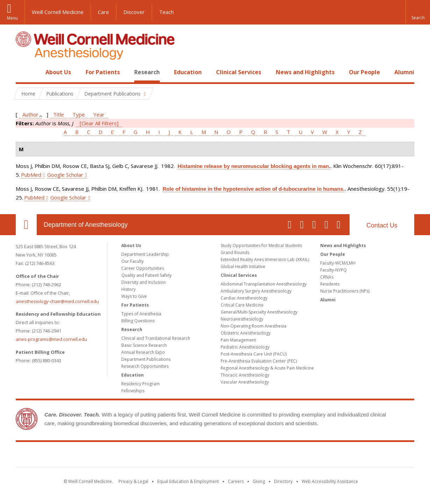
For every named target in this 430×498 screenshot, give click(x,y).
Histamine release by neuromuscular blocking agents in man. (254, 166)
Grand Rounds (235, 252)
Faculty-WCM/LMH (338, 263)
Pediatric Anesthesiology (245, 347)
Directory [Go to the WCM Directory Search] (283, 481)
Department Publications (146, 359)
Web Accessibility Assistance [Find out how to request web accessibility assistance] (330, 481)
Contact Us (381, 225)
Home (23, 72)
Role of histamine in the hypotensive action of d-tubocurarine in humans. (254, 189)
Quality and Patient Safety (146, 275)
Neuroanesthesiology (242, 319)
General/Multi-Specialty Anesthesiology (259, 312)
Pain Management (238, 340)
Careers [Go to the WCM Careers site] (236, 481)
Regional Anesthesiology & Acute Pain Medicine (267, 368)
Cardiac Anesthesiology (244, 298)
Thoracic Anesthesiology (245, 375)
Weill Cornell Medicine (58, 11)
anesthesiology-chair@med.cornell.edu (57, 301)
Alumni (404, 72)
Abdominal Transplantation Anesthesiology (264, 284)
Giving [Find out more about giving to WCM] (259, 481)
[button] (418, 12)
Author (30, 114)
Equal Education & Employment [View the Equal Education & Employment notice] (188, 481)
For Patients (103, 72)
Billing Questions (138, 321)
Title (58, 114)
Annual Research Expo (143, 352)
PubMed (31, 174)
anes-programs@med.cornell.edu (51, 339)
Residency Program (140, 384)
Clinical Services (238, 72)
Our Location (26, 224)
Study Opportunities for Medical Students (261, 245)
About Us (58, 72)
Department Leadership (145, 254)
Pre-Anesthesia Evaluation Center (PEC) (259, 361)
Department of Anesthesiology (86, 224)
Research (147, 72)
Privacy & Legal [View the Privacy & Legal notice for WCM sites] (133, 481)
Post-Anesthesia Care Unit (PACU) (254, 354)
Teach (166, 11)
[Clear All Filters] (99, 123)
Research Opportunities (145, 366)
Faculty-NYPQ (333, 270)
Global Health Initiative (243, 266)
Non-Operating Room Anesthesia (253, 326)
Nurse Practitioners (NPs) (345, 291)
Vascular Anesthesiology (245, 382)
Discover (134, 11)
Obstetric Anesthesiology (246, 333)
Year (99, 114)
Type (78, 114)
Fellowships (132, 391)
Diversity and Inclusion (143, 282)
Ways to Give (134, 296)
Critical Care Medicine (242, 305)
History (128, 289)
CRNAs (327, 277)
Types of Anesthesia (141, 314)
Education (188, 72)
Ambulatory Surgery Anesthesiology (256, 291)
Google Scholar (65, 174)
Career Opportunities (142, 268)
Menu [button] (12, 18)
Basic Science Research (144, 345)
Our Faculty (132, 261)
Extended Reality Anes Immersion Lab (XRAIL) (265, 259)
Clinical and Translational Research (155, 338)
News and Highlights (305, 72)
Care (103, 11)
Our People (364, 72)
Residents (329, 284)
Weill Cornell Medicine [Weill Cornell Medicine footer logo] (215, 456)
